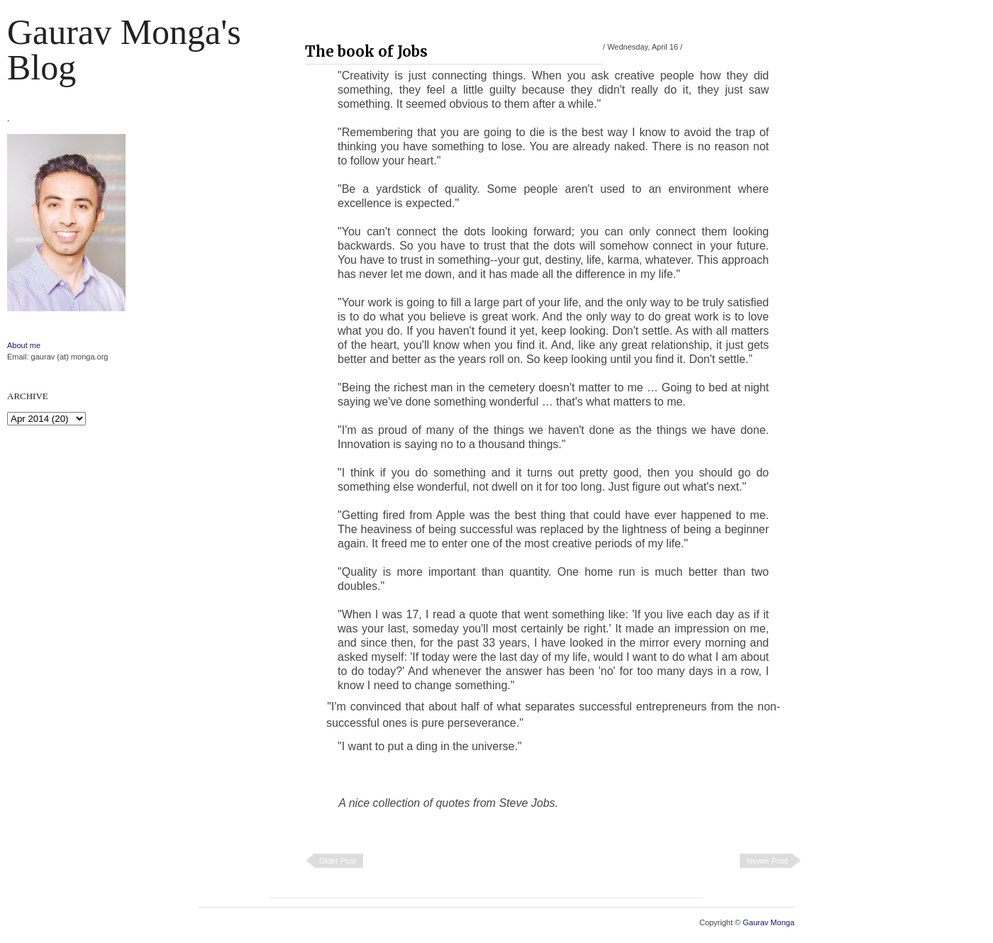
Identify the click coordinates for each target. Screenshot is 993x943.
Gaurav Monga (768, 922)
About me (23, 345)
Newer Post (767, 860)
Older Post (337, 860)
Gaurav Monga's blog (124, 49)
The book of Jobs (366, 51)
